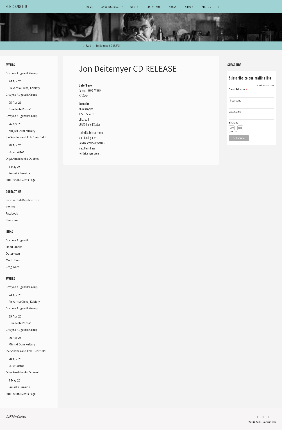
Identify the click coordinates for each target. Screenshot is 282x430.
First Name (235, 100)
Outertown (13, 253)
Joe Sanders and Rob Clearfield (26, 137)
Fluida (261, 422)
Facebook (12, 213)
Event (88, 45)
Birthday (233, 122)
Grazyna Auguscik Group (22, 73)
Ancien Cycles (86, 109)
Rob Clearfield (16, 6)
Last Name (235, 111)
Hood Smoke (14, 247)
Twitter (10, 207)
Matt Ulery (13, 260)
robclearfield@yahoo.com (22, 200)
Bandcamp (12, 220)
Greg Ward (13, 267)
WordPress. (271, 422)
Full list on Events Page (21, 180)
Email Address (238, 89)
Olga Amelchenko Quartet (22, 158)
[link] (218, 6)
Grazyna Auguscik (17, 240)
